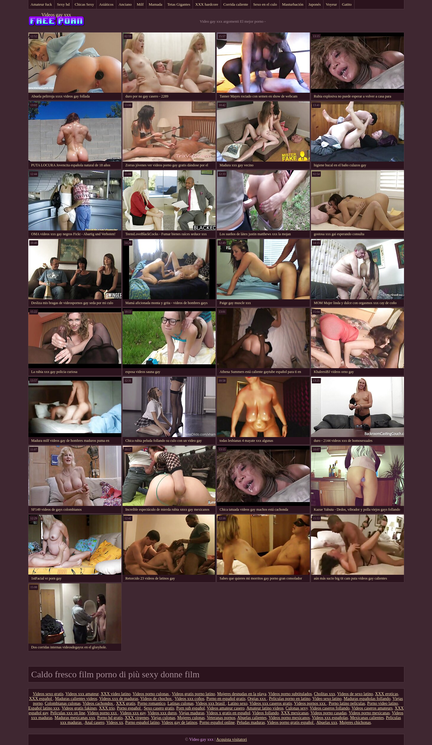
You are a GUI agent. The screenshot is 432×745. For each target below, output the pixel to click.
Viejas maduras (192, 713)
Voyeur (331, 4)
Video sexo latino (327, 698)
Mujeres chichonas (355, 722)
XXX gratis (125, 703)
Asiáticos (106, 4)
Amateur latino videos (264, 708)
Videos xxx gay (132, 713)
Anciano (125, 4)
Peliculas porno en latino (289, 698)
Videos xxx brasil (211, 703)
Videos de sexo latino (355, 694)
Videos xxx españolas (330, 717)
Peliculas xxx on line (67, 713)
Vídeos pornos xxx (310, 703)
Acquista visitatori (231, 739)
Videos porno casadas (329, 713)
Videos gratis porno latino (193, 694)
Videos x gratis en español (228, 713)
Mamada (155, 4)
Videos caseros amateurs (372, 708)
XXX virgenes (137, 717)
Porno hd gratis (110, 717)
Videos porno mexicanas (369, 713)
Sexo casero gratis (159, 708)
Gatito (347, 4)
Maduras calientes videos (76, 698)
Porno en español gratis (225, 698)
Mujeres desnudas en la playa (241, 694)
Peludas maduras (251, 722)
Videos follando (265, 713)
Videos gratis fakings (79, 708)
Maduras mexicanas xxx (75, 717)
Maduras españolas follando (367, 698)
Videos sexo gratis (48, 694)
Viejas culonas (163, 717)
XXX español (41, 698)
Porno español (129, 708)
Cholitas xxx (324, 694)
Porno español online (217, 722)
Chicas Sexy (84, 4)
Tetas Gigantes (178, 4)
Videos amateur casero (226, 708)
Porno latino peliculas (347, 703)
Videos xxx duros (162, 713)
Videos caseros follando (330, 708)
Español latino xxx (44, 708)
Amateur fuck (41, 4)
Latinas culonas (180, 703)
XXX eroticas (386, 694)
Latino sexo (237, 703)
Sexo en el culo (265, 4)
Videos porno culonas (151, 694)
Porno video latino (382, 703)
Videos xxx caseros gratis (271, 703)
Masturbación (292, 4)
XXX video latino (116, 694)
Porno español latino (142, 722)
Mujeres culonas (191, 717)
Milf (140, 4)
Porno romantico (151, 703)
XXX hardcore (206, 4)
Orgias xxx (257, 698)
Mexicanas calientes (367, 717)
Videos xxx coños (189, 698)
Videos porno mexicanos (289, 717)
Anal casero (94, 722)
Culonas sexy (297, 708)
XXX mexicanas (295, 713)
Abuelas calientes (252, 717)
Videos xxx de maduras (118, 698)
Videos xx (114, 722)
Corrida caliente (235, 4)
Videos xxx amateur (81, 694)
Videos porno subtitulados (290, 694)
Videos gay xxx (56, 14)
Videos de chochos (156, 698)
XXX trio (107, 708)
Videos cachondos (98, 703)
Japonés (315, 4)
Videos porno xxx (102, 713)
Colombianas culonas (62, 703)
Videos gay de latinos (179, 722)
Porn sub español (190, 708)
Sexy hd (63, 4)
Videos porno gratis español (290, 722)
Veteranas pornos (221, 717)
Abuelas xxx (326, 722)
